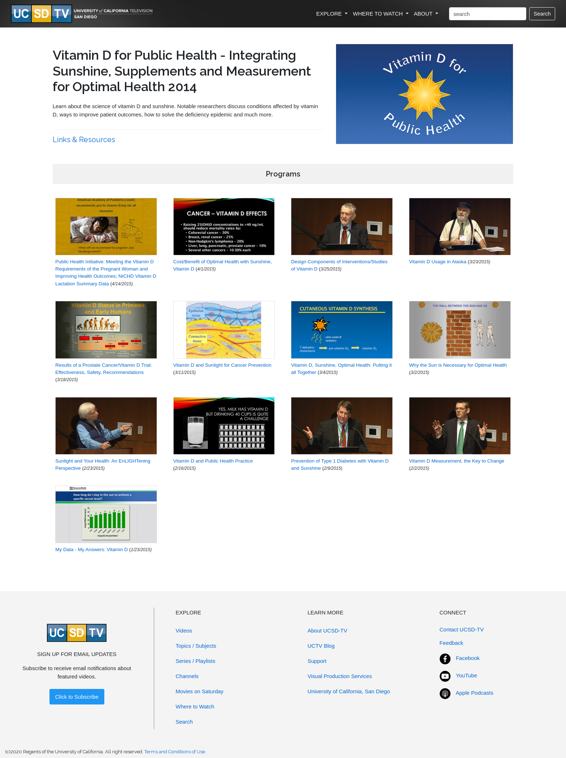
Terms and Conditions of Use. (175, 751)
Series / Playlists (195, 661)
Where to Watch (195, 706)
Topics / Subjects (196, 646)
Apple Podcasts (474, 693)
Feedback (451, 643)
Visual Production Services (340, 676)
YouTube (466, 675)
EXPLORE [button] (329, 13)
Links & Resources (85, 139)
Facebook (468, 658)
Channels (187, 676)
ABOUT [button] (424, 13)
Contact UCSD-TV (462, 629)
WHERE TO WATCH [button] (378, 13)
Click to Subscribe (77, 697)
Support (317, 661)
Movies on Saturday (200, 691)
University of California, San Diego (349, 691)
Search (542, 13)
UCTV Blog (321, 646)
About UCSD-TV (327, 630)
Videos (184, 630)
